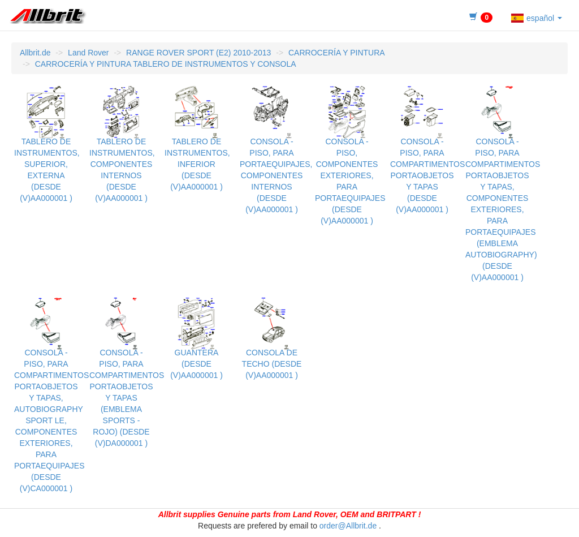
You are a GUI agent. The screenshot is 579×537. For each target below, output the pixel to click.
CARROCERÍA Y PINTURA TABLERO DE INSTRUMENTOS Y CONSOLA (165, 63)
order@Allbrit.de (348, 525)
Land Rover (88, 52)
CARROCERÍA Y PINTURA (336, 52)
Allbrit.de (35, 52)
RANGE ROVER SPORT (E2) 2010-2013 (198, 52)
